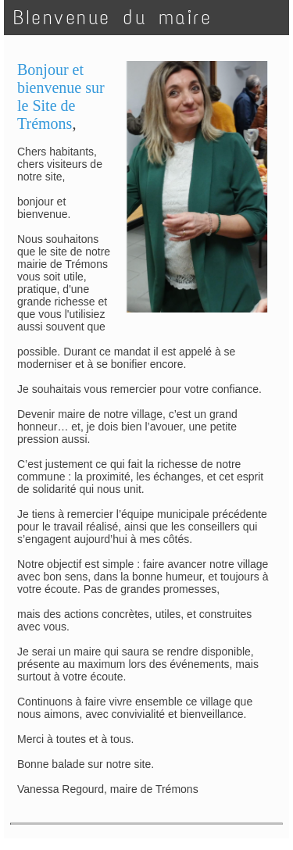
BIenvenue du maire (112, 17)
